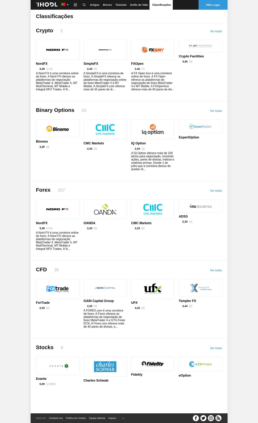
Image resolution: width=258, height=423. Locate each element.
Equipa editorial (97, 418)
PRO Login (213, 4)
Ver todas (216, 31)
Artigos (95, 4)
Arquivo (112, 418)
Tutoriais (121, 4)
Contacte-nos (56, 418)
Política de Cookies (76, 418)
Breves (107, 4)
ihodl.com (41, 418)
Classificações (161, 4)
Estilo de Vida (139, 4)
